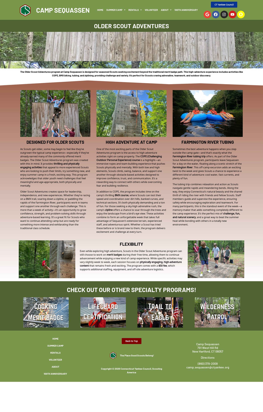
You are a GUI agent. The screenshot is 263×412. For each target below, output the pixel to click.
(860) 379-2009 (208, 363)
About (166, 9)
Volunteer (151, 9)
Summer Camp (115, 9)
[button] (116, 9)
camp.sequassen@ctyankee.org (207, 367)
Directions (208, 357)
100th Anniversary (186, 9)
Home (100, 9)
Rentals (135, 9)
